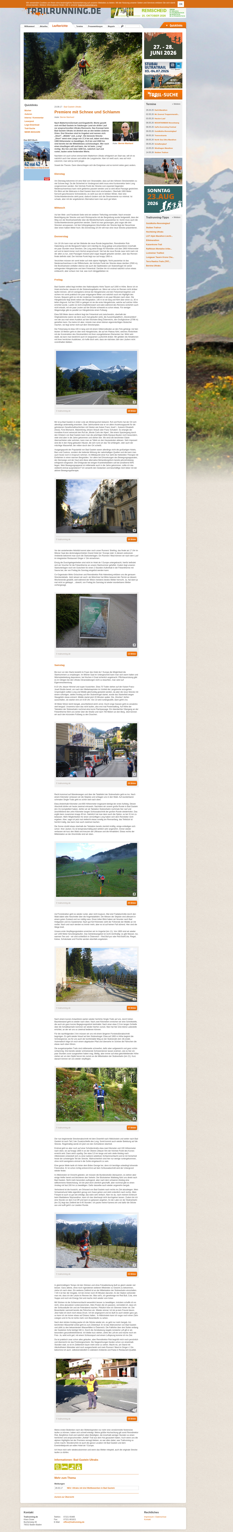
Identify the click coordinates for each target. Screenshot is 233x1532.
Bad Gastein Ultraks (72, 107)
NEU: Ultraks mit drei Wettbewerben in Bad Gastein (91, 1488)
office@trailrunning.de (73, 1522)
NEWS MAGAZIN (32, 132)
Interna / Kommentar (34, 118)
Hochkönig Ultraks (154, 232)
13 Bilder (132, 654)
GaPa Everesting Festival (165, 127)
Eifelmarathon (152, 240)
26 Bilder (132, 783)
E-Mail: (57, 1522)
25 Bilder (132, 903)
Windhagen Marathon (164, 148)
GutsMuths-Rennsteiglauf (165, 131)
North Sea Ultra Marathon (165, 140)
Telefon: (57, 1517)
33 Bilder (132, 1274)
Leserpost (29, 121)
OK (181, 4)
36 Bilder (132, 1008)
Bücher (28, 110)
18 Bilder (132, 1419)
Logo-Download (32, 125)
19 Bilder (132, 411)
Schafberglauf (160, 144)
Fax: (56, 1519)
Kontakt (147, 1519)
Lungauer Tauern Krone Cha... (160, 257)
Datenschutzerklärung (87, 5)
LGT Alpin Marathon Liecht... (159, 236)
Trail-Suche (30, 128)
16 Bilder (132, 539)
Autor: (123, 143)
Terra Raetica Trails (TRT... (158, 261)
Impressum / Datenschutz (155, 1517)
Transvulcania (160, 135)
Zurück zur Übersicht (64, 1497)
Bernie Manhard (67, 117)
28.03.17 (59, 1488)
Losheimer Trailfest (155, 253)
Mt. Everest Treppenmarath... (167, 114)
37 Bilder (132, 1128)
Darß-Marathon (161, 110)
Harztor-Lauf (160, 119)
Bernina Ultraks (153, 266)
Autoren (28, 114)
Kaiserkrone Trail (154, 244)
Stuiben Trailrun (161, 152)
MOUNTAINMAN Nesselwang (167, 123)
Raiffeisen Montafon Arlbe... (159, 249)
